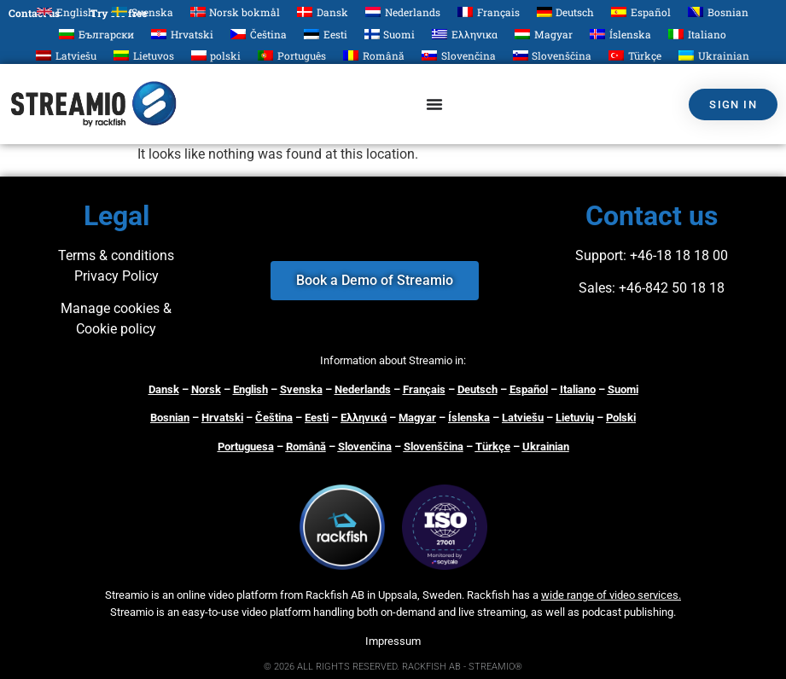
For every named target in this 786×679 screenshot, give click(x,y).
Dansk (163, 389)
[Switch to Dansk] (322, 11)
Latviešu (523, 417)
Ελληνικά (364, 417)
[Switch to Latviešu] (66, 56)
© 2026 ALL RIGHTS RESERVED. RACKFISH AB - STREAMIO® (393, 666)
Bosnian (169, 417)
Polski (621, 417)
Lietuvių (575, 417)
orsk (210, 389)
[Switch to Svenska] (142, 11)
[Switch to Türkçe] (635, 56)
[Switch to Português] (292, 56)
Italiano (578, 389)
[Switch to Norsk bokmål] (235, 11)
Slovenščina (433, 446)
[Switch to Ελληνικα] (464, 33)
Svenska (301, 389)
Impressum (393, 641)
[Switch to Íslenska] (620, 33)
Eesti (317, 417)
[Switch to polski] (216, 56)
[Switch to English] (65, 11)
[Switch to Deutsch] (565, 11)
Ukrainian (545, 446)
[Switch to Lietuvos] (144, 56)
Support (599, 255)
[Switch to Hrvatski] (182, 33)
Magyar (417, 417)
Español (528, 389)
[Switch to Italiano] (697, 33)
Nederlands (363, 389)
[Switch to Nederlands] (403, 11)
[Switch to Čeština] (258, 33)
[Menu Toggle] (434, 104)
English (250, 389)
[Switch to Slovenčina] (458, 56)
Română (306, 446)
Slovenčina (365, 446)
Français (424, 389)
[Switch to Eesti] (325, 33)
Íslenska (469, 417)
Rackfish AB (335, 595)
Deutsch (477, 389)
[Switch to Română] (374, 56)
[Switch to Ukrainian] (714, 56)
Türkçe (492, 446)
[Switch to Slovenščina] (552, 56)
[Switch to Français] (488, 11)
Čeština (274, 417)
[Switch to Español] (641, 11)
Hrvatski (222, 417)
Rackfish (488, 595)
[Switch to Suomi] (390, 33)
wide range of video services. (611, 595)
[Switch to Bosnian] (718, 11)
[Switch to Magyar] (543, 33)
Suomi (623, 389)
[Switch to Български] (96, 33)
